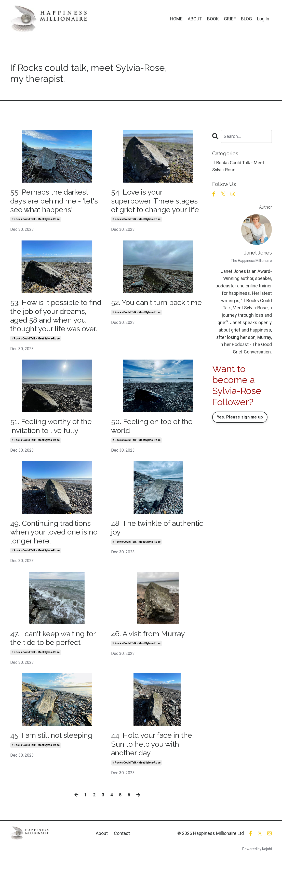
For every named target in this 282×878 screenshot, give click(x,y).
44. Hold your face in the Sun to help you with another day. (153, 759)
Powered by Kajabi (257, 865)
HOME (176, 18)
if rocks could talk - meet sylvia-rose (36, 220)
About (102, 849)
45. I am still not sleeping (53, 750)
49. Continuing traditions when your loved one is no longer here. (55, 545)
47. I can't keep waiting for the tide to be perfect (55, 652)
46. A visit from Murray (150, 647)
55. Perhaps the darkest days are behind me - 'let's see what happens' (56, 201)
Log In (263, 18)
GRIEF (230, 18)
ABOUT (195, 18)
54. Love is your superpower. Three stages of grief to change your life (157, 201)
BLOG (246, 18)
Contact (122, 849)
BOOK (213, 18)
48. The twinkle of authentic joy (142, 541)
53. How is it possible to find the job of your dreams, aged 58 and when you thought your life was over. (56, 322)
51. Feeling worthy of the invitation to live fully (52, 438)
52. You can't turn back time (150, 308)
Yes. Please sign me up (240, 417)
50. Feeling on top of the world (154, 438)
